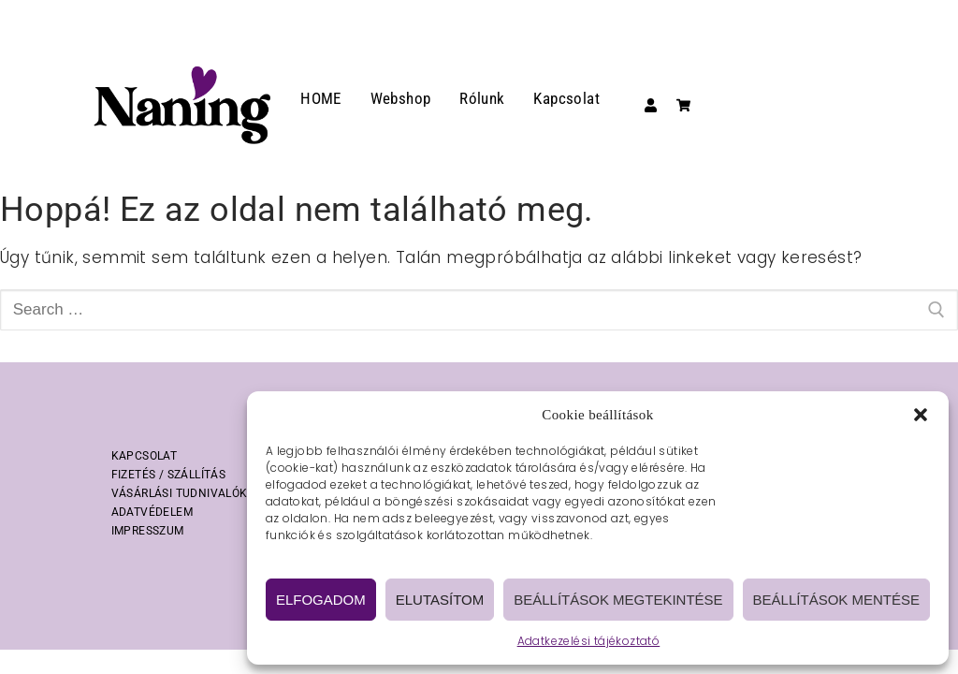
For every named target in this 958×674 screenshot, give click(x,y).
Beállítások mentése (836, 600)
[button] (920, 414)
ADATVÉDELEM (152, 512)
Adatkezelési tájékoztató (588, 641)
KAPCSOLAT (144, 455)
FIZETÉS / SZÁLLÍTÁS (168, 474)
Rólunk (481, 98)
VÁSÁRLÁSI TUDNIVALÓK (179, 493)
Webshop (400, 98)
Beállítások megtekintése (618, 600)
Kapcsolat (566, 98)
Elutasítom (440, 600)
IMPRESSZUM (147, 530)
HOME (320, 98)
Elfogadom (321, 600)
